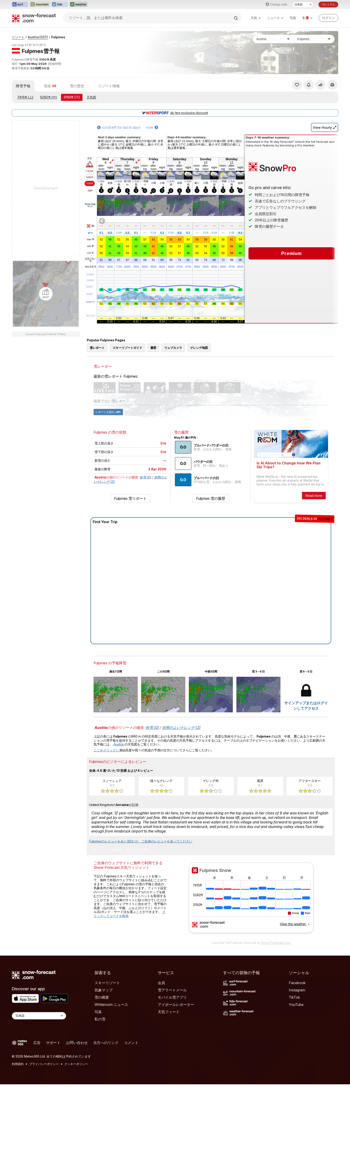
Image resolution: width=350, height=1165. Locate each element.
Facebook (297, 983)
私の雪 (100, 1019)
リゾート (18, 37)
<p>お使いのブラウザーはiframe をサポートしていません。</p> (251, 900)
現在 (50, 86)
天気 (256, 18)
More (90, 206)
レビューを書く (138, 849)
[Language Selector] (39, 1015)
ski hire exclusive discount (175, 113)
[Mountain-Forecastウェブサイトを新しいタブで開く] (40, 4)
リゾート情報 (109, 86)
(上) (25, 97)
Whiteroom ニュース (111, 1004)
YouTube (296, 1004)
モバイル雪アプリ (172, 997)
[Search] (236, 18)
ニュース (275, 18)
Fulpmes (58, 37)
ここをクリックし (106, 750)
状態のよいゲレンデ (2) (181, 727)
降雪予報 (23, 86)
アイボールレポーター (176, 1004)
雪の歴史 (77, 86)
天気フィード (169, 1012)
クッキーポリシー (76, 1064)
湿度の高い (90, 260)
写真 (293, 18)
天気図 (91, 97)
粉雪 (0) (145, 477)
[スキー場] (314, 39)
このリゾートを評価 (105, 849)
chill (90, 253)
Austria (38, 37)
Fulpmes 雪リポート (130, 498)
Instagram (297, 990)
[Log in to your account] (328, 18)
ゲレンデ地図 (199, 348)
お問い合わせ (77, 1042)
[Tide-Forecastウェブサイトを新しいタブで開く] (59, 4)
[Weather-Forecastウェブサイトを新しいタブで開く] (79, 4)
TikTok (294, 997)
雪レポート (97, 348)
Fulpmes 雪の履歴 (210, 498)
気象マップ (104, 990)
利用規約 (18, 1064)
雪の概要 (102, 997)
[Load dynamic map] (46, 294)
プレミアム (328, 4)
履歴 (153, 348)
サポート (53, 1042)
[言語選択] (303, 4)
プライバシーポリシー (44, 1064)
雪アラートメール (172, 990)
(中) (48, 97)
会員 (161, 983)
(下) (72, 97)
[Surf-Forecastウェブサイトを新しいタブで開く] (20, 4)
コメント (131, 1042)
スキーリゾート (107, 983)
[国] (273, 39)
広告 (37, 1042)
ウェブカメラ (173, 348)
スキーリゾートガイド (127, 348)
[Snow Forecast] (34, 17)
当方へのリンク (106, 1042)
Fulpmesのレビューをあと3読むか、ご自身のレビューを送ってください (140, 841)
